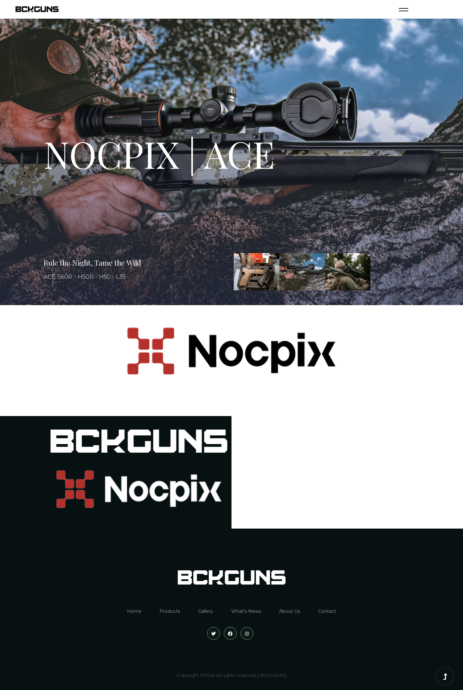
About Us (289, 611)
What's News (246, 611)
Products (169, 611)
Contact (327, 611)
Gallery (205, 611)
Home (134, 611)
